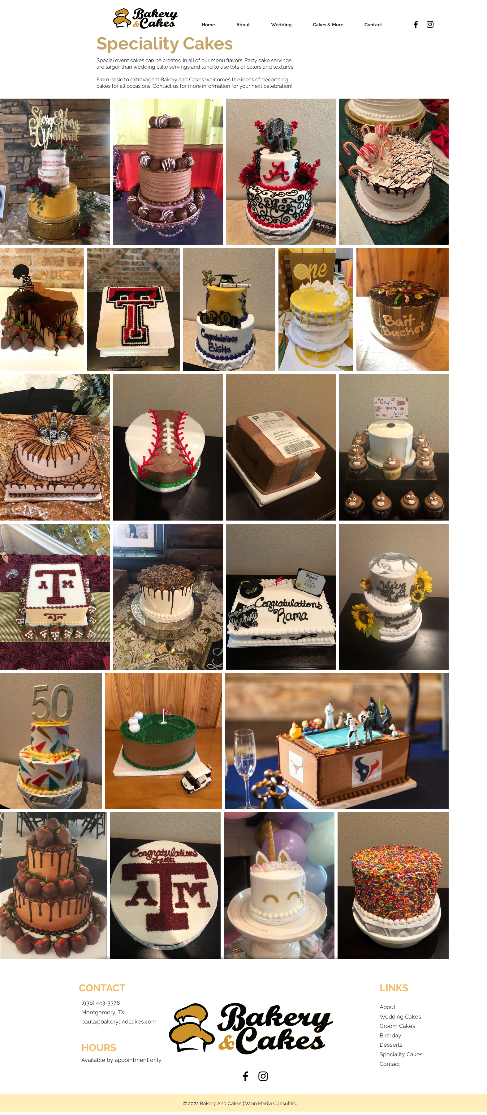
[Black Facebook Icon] (415, 24)
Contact (390, 1064)
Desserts (391, 1044)
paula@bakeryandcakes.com (119, 1021)
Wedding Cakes (400, 1016)
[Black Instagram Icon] (430, 24)
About (387, 1007)
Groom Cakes (397, 1026)
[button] (281, 25)
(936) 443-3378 (100, 1002)
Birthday (391, 1035)
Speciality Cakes (401, 1054)
